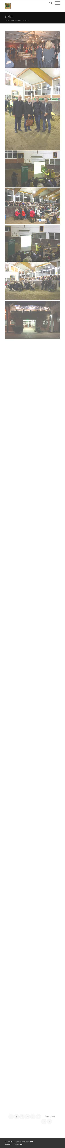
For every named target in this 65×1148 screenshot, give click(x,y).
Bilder (9, 16)
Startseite (19, 20)
